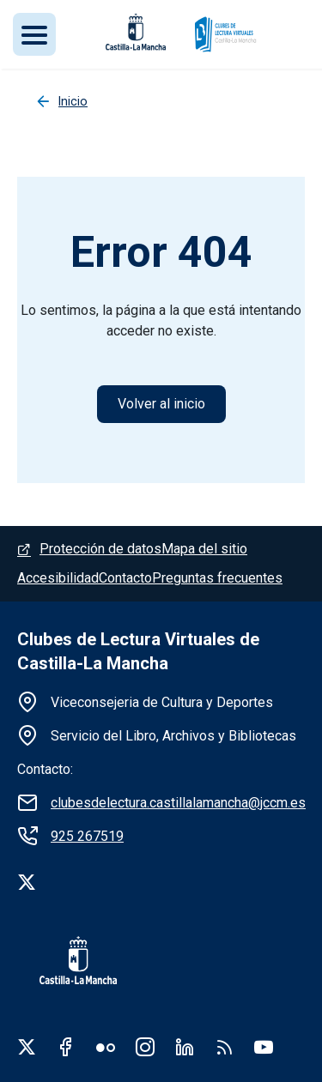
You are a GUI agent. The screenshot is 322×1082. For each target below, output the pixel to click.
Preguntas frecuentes (217, 578)
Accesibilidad (58, 578)
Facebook (66, 1046)
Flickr (105, 1046)
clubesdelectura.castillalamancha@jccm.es (178, 803)
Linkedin (184, 1046)
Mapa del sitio (204, 549)
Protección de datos (100, 549)
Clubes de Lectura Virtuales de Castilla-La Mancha (138, 651)
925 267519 (87, 836)
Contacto (125, 578)
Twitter (26, 1046)
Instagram (145, 1046)
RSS (224, 1046)
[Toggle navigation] (34, 34)
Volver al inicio (161, 404)
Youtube (263, 1046)
